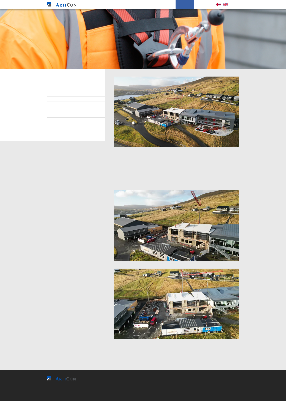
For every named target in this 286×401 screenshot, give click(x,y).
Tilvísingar (135, 4)
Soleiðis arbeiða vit (160, 4)
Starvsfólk (59, 93)
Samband (58, 104)
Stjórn (56, 88)
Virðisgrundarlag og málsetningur (75, 109)
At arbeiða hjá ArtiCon (66, 99)
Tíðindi (56, 120)
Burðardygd (60, 114)
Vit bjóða (116, 4)
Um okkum (184, 4)
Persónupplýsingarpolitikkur (71, 130)
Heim (102, 4)
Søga (55, 125)
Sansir (165, 392)
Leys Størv (204, 4)
